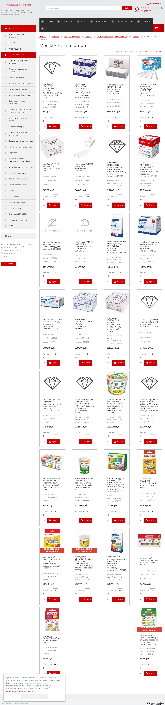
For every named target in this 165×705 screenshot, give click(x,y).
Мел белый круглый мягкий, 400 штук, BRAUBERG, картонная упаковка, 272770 (52, 317)
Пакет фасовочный (17, 178)
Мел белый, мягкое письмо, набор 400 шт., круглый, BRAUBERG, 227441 (149, 316)
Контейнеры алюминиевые (21, 160)
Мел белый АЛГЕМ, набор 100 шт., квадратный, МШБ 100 (52, 160)
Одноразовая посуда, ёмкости (18, 63)
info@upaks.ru (146, 11)
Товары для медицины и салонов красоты (20, 104)
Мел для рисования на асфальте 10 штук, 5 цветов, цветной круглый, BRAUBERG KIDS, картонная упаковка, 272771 (116, 478)
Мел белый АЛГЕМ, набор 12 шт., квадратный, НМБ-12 (84, 160)
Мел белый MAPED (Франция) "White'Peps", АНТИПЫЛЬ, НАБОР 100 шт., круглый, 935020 (149, 83)
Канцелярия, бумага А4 (19, 88)
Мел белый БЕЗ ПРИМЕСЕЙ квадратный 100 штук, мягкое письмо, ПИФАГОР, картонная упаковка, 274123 (116, 162)
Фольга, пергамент (17, 195)
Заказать (121, 356)
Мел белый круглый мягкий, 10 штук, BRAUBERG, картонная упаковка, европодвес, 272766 (116, 240)
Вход (146, 4)
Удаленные (14, 190)
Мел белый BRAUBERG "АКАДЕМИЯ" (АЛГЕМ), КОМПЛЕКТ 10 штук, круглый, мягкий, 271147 (52, 84)
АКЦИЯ (12, 36)
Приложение (94, 21)
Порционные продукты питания (19, 55)
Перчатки (13, 146)
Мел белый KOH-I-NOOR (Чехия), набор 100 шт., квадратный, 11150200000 (116, 82)
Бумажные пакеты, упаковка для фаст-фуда (19, 153)
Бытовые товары (16, 120)
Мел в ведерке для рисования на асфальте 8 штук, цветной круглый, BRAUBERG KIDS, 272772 (84, 477)
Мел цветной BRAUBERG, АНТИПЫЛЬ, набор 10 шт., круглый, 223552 (149, 476)
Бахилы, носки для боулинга (17, 95)
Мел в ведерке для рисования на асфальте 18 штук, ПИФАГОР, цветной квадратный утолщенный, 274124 (84, 399)
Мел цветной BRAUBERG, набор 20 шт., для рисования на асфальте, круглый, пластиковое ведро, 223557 (84, 556)
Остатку (157, 45)
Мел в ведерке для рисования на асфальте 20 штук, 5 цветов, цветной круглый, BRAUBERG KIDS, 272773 (116, 399)
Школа (88, 30)
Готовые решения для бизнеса (19, 29)
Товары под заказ (16, 48)
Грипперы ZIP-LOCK (18, 207)
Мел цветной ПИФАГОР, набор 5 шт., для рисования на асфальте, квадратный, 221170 (149, 633)
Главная (47, 21)
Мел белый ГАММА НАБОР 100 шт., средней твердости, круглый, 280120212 (52, 238)
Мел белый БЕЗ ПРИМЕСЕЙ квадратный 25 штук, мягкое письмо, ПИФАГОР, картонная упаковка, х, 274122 (149, 162)
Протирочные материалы (20, 140)
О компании (63, 21)
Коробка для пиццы (18, 172)
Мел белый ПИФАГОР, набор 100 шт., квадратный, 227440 (83, 317)
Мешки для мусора (17, 71)
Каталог (55, 30)
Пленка (12, 184)
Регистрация (156, 4)
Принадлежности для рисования (112, 30)
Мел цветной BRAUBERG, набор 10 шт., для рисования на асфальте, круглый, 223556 (51, 556)
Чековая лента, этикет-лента (19, 112)
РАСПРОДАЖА (15, 42)
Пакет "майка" (15, 201)
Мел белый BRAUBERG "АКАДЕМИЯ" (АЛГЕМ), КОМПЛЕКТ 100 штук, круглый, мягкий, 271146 (82, 84)
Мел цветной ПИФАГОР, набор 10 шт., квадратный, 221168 (149, 554)
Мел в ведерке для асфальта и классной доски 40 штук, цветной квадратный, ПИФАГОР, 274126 (52, 398)
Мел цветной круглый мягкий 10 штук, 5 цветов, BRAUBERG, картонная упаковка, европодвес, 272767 (116, 556)
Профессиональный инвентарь (18, 127)
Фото (76, 21)
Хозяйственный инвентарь (21, 134)
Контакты (132, 21)
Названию (144, 45)
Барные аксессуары (18, 82)
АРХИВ (12, 219)
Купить (55, 119)
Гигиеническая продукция (21, 77)
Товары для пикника (18, 213)
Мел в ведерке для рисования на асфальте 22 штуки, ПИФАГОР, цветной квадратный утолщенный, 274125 (149, 398)
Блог (144, 21)
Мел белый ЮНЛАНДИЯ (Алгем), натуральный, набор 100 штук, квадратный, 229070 (114, 318)
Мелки (136, 30)
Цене (132, 45)
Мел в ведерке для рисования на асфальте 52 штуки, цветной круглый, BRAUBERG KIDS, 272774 (51, 477)
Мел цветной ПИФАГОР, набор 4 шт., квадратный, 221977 (52, 632)
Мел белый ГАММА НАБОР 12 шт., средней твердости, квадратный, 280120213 (84, 239)
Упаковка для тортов (18, 166)
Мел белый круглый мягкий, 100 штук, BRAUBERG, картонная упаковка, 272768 (149, 239)
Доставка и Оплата (114, 21)
